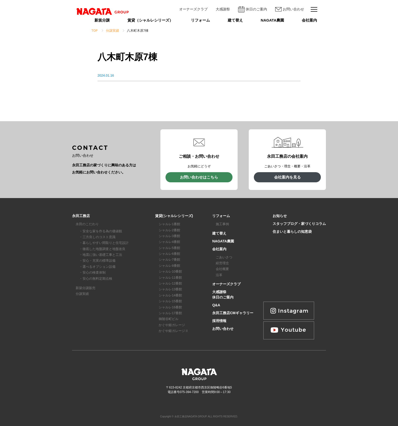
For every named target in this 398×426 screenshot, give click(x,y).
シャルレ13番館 (170, 289)
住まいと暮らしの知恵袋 (292, 231)
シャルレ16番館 (170, 307)
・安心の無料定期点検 (95, 278)
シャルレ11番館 (170, 277)
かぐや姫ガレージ (172, 325)
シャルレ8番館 (169, 266)
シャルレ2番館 (169, 230)
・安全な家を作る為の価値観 (100, 231)
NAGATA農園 (272, 20)
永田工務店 (81, 216)
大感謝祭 (223, 9)
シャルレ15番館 (170, 301)
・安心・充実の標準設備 (97, 260)
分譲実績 (82, 294)
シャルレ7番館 (169, 259)
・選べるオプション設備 (97, 267)
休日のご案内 (252, 9)
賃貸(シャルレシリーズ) (174, 216)
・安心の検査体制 (92, 272)
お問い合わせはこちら (199, 177)
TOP (94, 30)
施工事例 (222, 224)
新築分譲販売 (85, 288)
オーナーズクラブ (193, 9)
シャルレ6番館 (169, 254)
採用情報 (219, 321)
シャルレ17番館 (170, 313)
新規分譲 (102, 20)
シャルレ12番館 (170, 283)
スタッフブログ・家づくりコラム (299, 224)
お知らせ (280, 216)
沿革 (219, 275)
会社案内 (309, 20)
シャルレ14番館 (170, 295)
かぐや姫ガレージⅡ (173, 331)
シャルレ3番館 (169, 236)
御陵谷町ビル (168, 319)
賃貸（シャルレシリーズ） (150, 20)
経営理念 (222, 263)
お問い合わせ (289, 9)
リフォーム (200, 20)
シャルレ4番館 (169, 242)
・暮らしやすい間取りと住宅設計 (104, 243)
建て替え (235, 20)
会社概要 (222, 269)
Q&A (216, 305)
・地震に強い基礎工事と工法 (100, 255)
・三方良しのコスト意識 (97, 237)
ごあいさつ (224, 257)
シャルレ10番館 (170, 271)
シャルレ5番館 (169, 248)
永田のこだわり (87, 224)
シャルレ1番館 (169, 224)
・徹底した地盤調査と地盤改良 (102, 249)
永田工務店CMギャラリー (232, 313)
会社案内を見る (287, 177)
